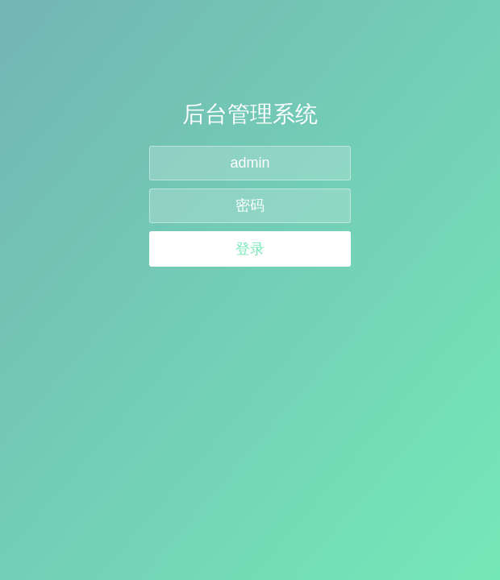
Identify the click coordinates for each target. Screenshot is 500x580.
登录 (250, 249)
